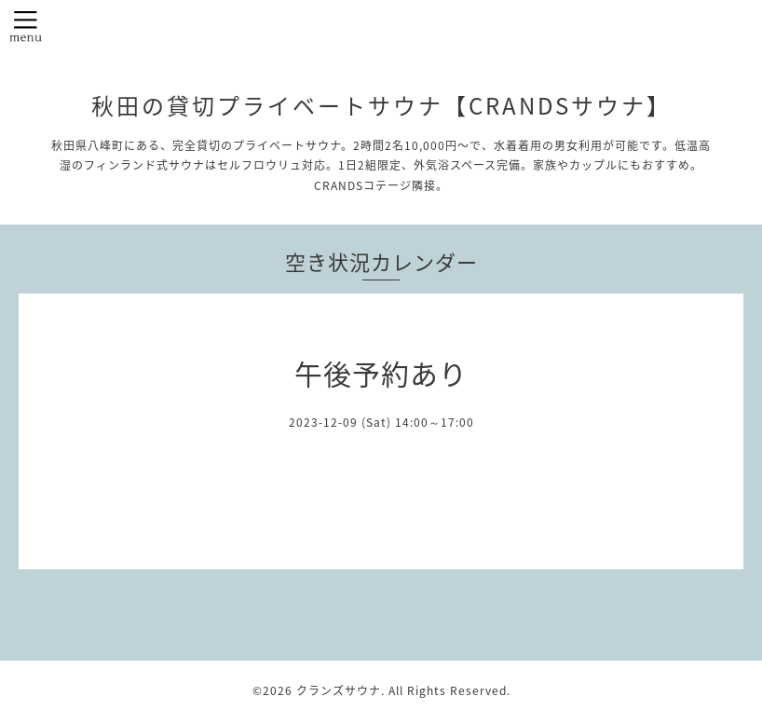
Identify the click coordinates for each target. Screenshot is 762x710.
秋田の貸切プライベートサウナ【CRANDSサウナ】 (381, 105)
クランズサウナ (338, 690)
